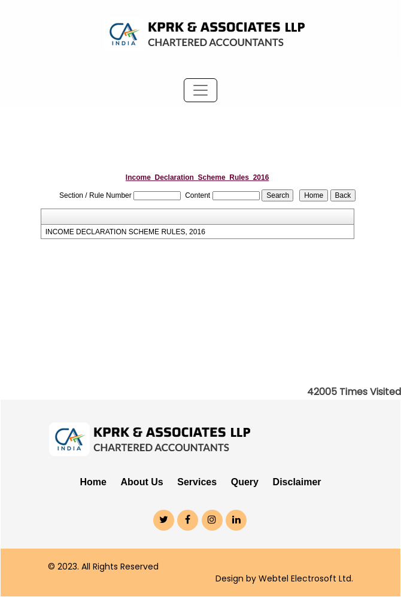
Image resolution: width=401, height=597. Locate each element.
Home (93, 482)
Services (197, 482)
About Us (142, 482)
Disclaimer (297, 482)
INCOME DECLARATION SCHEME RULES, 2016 (125, 232)
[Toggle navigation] (200, 90)
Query (245, 482)
